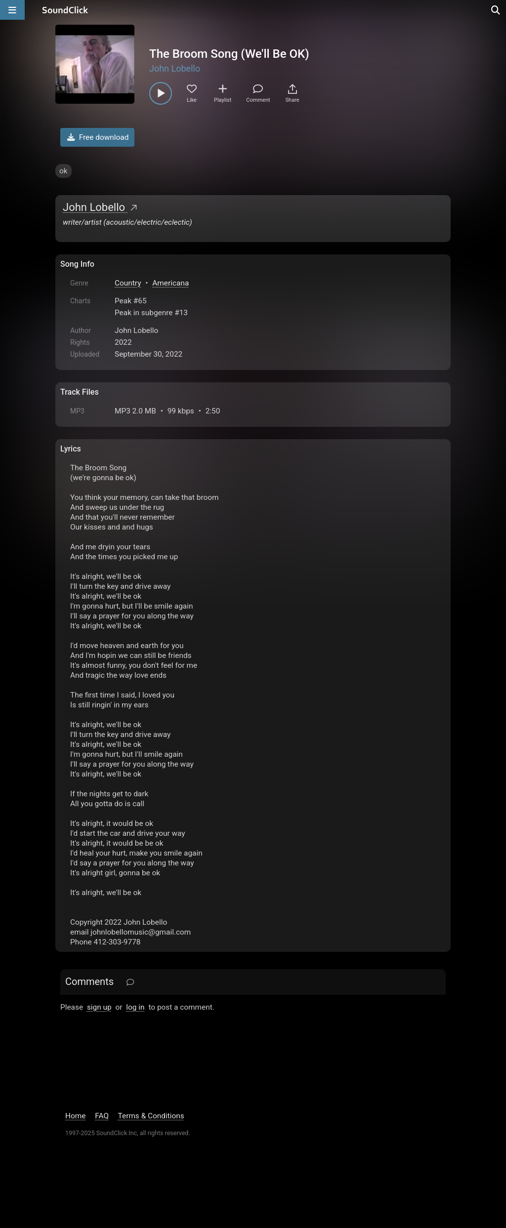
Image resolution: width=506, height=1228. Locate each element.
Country (128, 283)
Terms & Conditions (151, 1115)
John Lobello (174, 68)
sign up (99, 1007)
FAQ (102, 1115)
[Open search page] (496, 10)
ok (63, 170)
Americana (170, 283)
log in (135, 1007)
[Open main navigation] (12, 10)
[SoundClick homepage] (65, 9)
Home (75, 1115)
